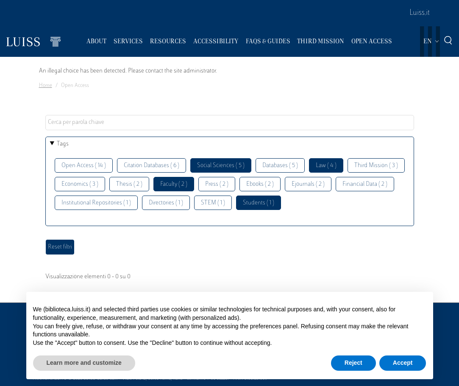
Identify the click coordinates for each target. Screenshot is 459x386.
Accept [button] (403, 362)
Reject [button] (353, 362)
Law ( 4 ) (326, 165)
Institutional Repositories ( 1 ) (96, 203)
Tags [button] (63, 144)
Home (45, 85)
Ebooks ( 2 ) (260, 184)
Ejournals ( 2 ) (308, 184)
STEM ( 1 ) (213, 203)
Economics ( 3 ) (79, 184)
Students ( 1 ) (258, 203)
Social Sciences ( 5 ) (221, 165)
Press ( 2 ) (216, 184)
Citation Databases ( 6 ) (151, 165)
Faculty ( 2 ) (173, 184)
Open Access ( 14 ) (83, 165)
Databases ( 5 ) (280, 165)
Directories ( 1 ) (166, 203)
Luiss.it (419, 13)
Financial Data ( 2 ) (364, 184)
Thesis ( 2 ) (129, 184)
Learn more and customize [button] (84, 362)
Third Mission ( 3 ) (376, 165)
